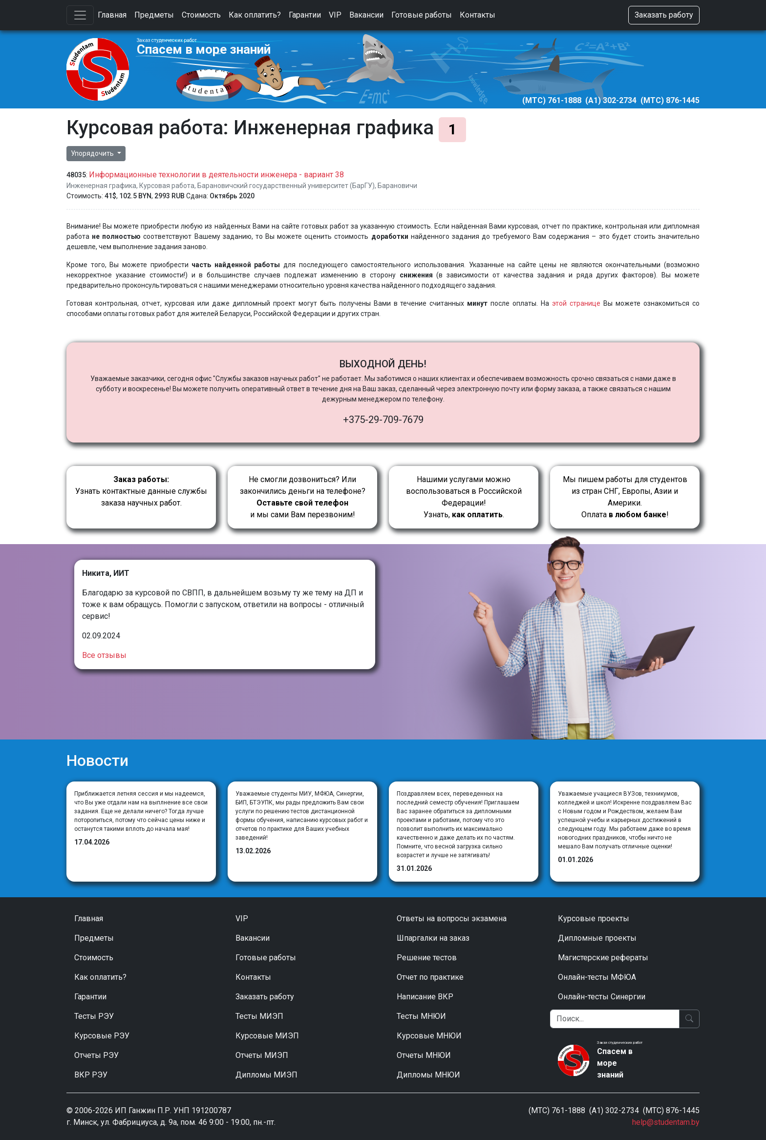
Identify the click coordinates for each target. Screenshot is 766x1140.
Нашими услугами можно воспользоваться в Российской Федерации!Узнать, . (464, 497)
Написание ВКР (425, 996)
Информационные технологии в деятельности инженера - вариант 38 (216, 174)
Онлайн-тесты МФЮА (597, 977)
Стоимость (201, 15)
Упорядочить (93, 153)
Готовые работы (421, 15)
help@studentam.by (666, 1122)
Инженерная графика (101, 186)
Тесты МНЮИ (421, 1016)
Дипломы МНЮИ (428, 1074)
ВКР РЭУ (90, 1074)
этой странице (576, 303)
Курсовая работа (166, 186)
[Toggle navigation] (80, 15)
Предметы (154, 15)
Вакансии (366, 15)
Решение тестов (427, 957)
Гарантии (305, 15)
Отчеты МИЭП (261, 1055)
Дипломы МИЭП (266, 1074)
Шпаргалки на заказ (433, 938)
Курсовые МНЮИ (429, 1035)
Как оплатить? (255, 15)
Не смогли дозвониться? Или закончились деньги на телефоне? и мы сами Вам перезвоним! (302, 497)
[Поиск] (615, 1019)
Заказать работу (664, 15)
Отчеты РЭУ (96, 1055)
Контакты (477, 15)
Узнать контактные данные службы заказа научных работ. (141, 491)
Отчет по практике (430, 977)
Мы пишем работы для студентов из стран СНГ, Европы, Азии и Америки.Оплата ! (625, 497)
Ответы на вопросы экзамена (452, 918)
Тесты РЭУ (94, 1016)
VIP (335, 15)
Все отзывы (104, 655)
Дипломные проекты (597, 938)
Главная (112, 15)
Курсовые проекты (593, 918)
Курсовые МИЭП (267, 1035)
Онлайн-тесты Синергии (601, 996)
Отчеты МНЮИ (424, 1055)
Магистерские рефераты (603, 957)
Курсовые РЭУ (101, 1035)
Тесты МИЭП (259, 1016)
